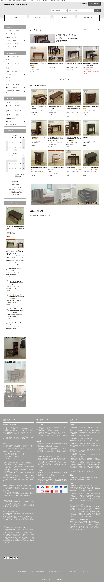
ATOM (86, 571)
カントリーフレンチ (39, 26)
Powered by (52, 579)
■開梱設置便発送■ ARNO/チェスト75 (90, 107)
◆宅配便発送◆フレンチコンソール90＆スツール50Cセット (91, 64)
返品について (44, 571)
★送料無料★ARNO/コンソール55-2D (90, 138)
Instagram (64, 18)
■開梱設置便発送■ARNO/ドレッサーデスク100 (38, 107)
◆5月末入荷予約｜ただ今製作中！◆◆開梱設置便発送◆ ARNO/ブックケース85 (16, 283)
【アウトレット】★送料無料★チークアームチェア (56, 168)
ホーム (31, 26)
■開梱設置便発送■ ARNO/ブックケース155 (38, 138)
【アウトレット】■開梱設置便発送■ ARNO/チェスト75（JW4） (90, 168)
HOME (15, 18)
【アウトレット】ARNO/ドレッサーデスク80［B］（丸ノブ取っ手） (10, 252)
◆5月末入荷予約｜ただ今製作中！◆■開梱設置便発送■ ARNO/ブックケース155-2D (16, 296)
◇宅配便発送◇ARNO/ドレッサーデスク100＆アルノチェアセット (73, 168)
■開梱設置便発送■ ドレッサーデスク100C (38, 64)
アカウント (84, 3)
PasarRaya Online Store (15, 4)
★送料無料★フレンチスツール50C (55, 63)
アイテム (94, 3)
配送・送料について (35, 571)
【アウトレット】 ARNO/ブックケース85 (16, 323)
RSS (83, 571)
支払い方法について (25, 571)
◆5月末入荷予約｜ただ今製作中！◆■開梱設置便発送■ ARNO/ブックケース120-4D (73, 139)
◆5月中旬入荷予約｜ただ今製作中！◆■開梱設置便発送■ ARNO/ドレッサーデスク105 (56, 139)
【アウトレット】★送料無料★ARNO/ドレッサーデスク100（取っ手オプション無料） (15, 228)
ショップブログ (77, 571)
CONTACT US (88, 18)
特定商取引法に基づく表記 (55, 571)
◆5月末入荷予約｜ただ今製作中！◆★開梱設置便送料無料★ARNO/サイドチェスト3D (73, 108)
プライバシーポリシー (67, 571)
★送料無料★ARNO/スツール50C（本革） (19, 251)
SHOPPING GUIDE (40, 18)
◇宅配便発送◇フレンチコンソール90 (73, 64)
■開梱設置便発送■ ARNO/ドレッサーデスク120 (56, 107)
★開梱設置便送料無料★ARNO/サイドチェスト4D (39, 168)
